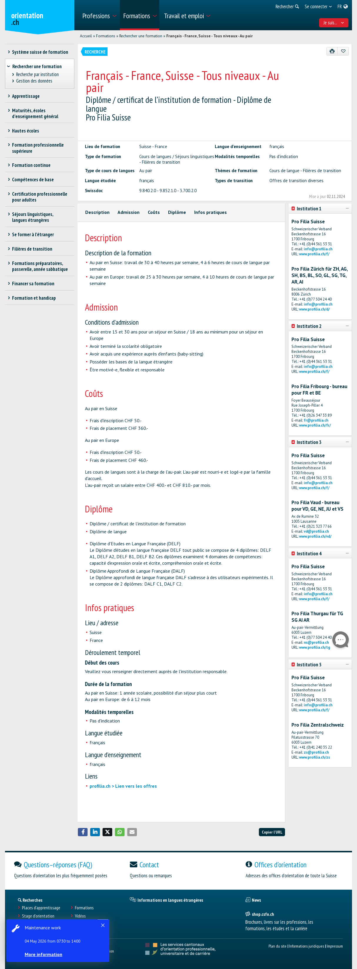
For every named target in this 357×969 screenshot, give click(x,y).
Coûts (154, 212)
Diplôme (177, 212)
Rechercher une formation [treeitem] (37, 66)
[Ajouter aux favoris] (343, 51)
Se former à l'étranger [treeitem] (33, 234)
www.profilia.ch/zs (314, 757)
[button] (83, 832)
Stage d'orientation (38, 916)
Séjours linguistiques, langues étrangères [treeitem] (32, 217)
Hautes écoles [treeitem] (25, 131)
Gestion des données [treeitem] (34, 81)
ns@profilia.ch (316, 642)
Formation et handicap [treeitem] (34, 298)
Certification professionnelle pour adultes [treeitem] (40, 197)
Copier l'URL (272, 832)
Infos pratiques (210, 212)
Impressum (335, 946)
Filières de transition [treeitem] (32, 249)
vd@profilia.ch (316, 531)
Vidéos (80, 916)
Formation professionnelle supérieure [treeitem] (38, 148)
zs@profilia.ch (316, 752)
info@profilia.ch (318, 249)
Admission (129, 212)
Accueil (86, 35)
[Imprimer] (332, 51)
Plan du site (277, 946)
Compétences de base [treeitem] (33, 179)
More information (44, 954)
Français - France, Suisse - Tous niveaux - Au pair (209, 35)
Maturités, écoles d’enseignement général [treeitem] (35, 113)
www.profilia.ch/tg (314, 647)
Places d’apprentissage (41, 908)
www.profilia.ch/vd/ (315, 536)
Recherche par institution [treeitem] (37, 74)
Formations (105, 35)
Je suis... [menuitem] (334, 22)
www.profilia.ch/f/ (314, 254)
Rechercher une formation (140, 35)
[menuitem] (99, 15)
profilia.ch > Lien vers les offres (123, 786)
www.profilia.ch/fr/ (315, 425)
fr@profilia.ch (316, 420)
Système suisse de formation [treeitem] (40, 52)
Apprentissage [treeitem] (26, 96)
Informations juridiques (306, 946)
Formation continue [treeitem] (31, 165)
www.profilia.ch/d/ (314, 309)
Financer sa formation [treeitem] (33, 283)
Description (97, 212)
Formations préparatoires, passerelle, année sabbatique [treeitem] (40, 266)
